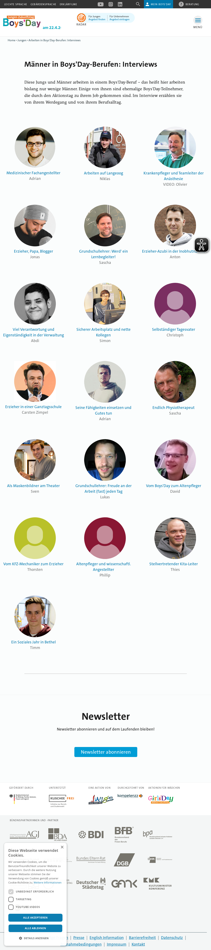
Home (11, 40)
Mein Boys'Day (161, 4)
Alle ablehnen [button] (35, 928)
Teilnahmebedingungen (81, 944)
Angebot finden (97, 19)
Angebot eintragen (120, 19)
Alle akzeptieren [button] (35, 917)
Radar (81, 24)
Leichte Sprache (15, 4)
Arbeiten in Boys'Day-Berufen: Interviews (55, 40)
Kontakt (138, 944)
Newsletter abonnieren (106, 752)
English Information (107, 937)
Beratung (192, 4)
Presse (78, 937)
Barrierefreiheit (142, 937)
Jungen (21, 40)
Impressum (116, 944)
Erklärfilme (68, 4)
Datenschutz (172, 937)
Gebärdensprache (43, 4)
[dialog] (35, 894)
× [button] (62, 847)
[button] (35, 938)
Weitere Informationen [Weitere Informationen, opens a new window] (48, 882)
